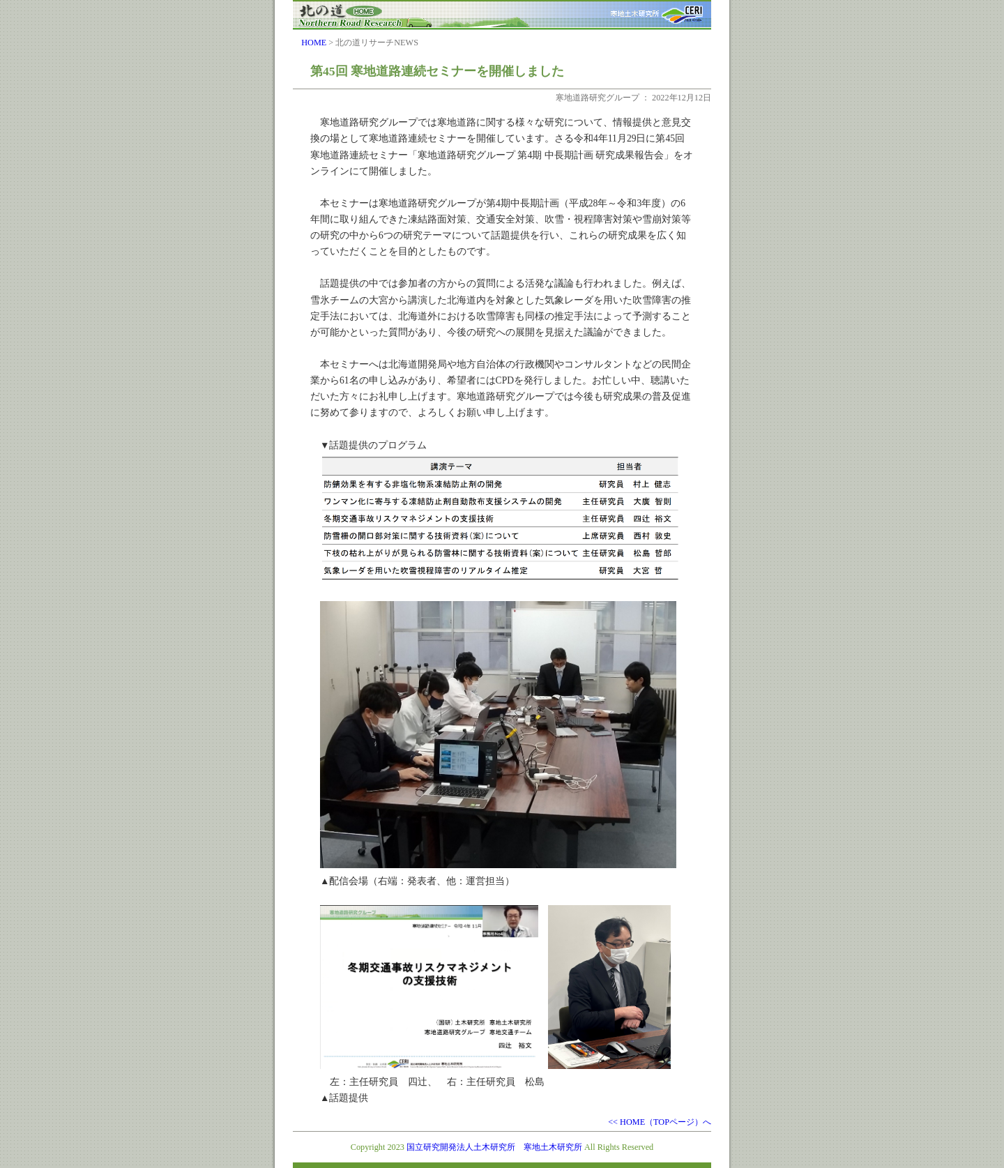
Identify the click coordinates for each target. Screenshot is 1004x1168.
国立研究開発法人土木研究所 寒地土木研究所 (494, 1147)
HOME (313, 42)
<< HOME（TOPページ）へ (659, 1122)
